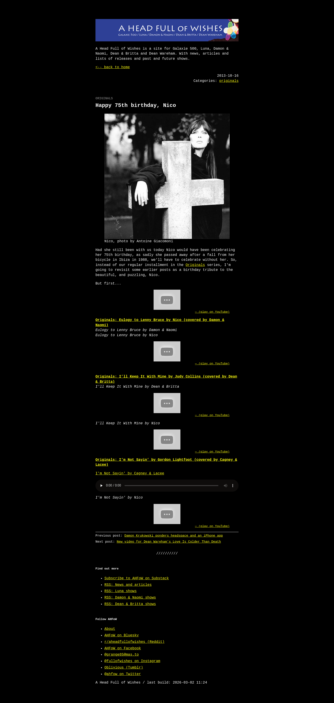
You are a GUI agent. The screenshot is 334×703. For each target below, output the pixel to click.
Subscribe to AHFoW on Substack (136, 578)
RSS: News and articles (128, 584)
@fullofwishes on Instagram (132, 661)
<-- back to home (112, 67)
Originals (195, 265)
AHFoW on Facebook (122, 648)
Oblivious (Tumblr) (123, 667)
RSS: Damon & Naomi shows (130, 597)
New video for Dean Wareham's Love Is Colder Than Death (169, 541)
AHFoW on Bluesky (121, 635)
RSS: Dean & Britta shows (130, 604)
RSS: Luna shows (120, 591)
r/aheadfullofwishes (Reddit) (134, 641)
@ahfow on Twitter (122, 674)
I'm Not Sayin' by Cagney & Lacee (129, 473)
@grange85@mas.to (121, 654)
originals (229, 81)
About (109, 629)
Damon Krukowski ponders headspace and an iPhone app (174, 535)
